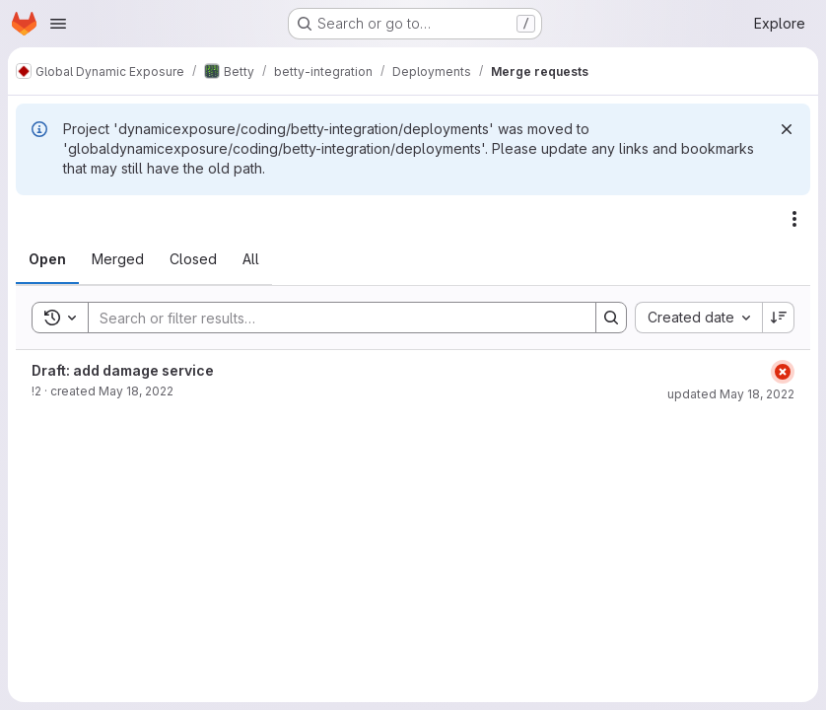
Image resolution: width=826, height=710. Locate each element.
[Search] (332, 317)
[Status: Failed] (782, 372)
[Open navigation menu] (58, 23)
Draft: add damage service (123, 370)
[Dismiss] (786, 129)
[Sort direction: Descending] (778, 317)
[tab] (47, 259)
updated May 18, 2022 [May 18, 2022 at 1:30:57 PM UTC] (730, 394)
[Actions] (794, 219)
